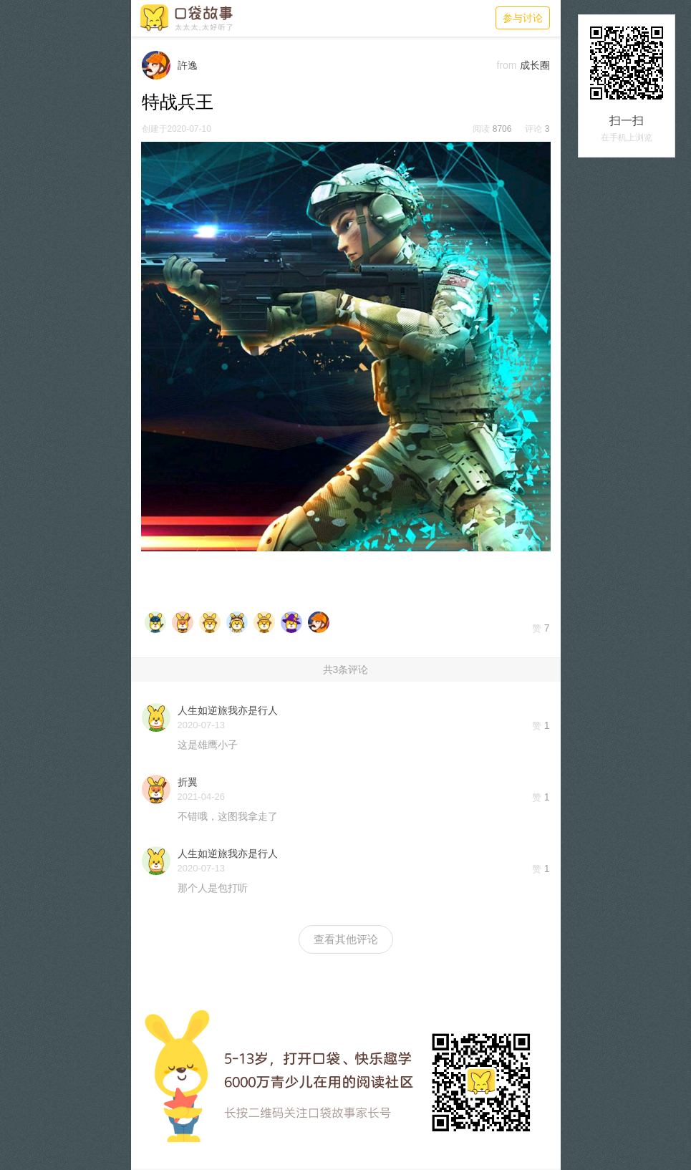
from (507, 65)
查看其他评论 (346, 939)
